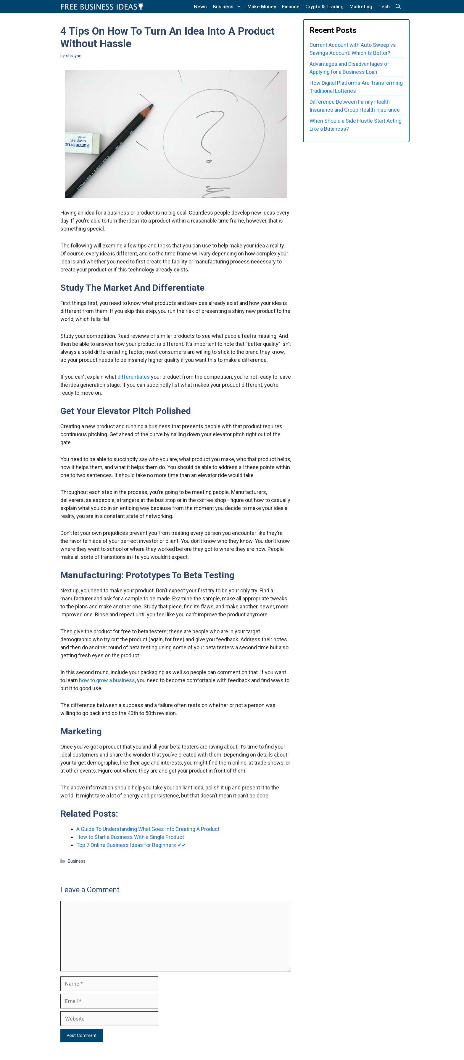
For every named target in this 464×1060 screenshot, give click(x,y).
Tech (384, 6)
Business (228, 6)
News (200, 6)
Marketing (360, 6)
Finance (290, 6)
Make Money (261, 6)
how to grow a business (107, 680)
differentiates (133, 377)
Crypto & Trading (324, 6)
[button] (398, 6)
